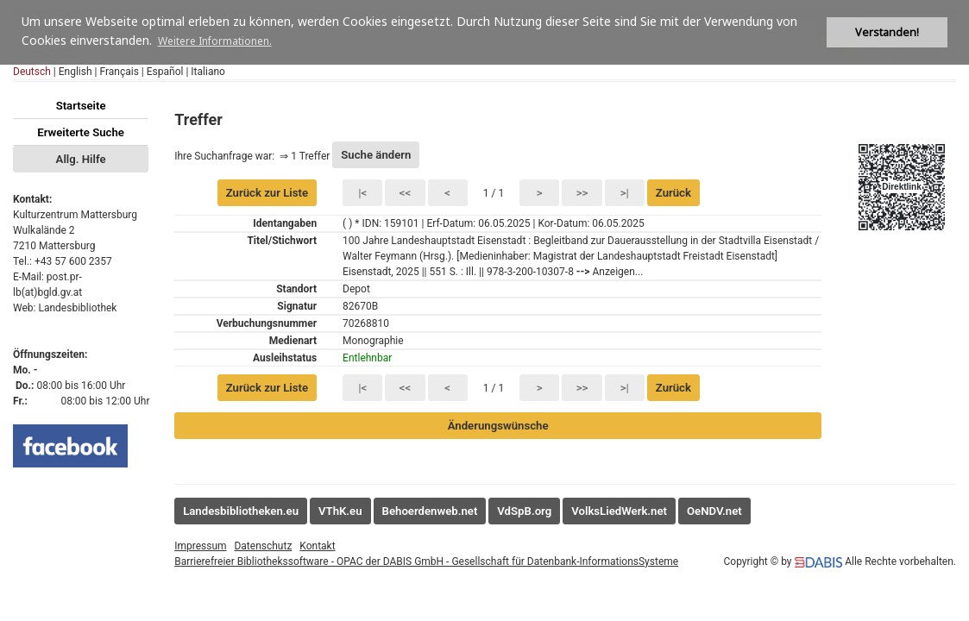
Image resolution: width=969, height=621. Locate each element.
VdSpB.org (524, 511)
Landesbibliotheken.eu (241, 511)
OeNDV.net (714, 511)
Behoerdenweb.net (430, 511)
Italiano (208, 72)
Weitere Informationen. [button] (215, 41)
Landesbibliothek (77, 308)
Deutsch (32, 72)
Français (118, 72)
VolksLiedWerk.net (619, 511)
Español (165, 72)
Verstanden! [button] (887, 32)
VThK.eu (340, 511)
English (75, 72)
